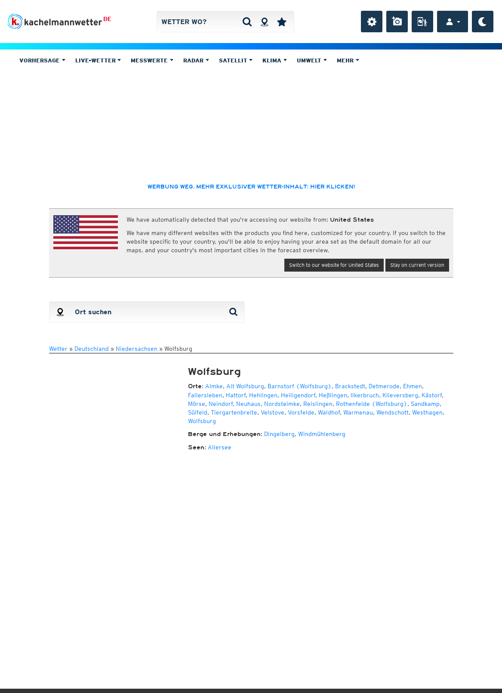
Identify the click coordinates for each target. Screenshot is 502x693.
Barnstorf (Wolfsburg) (300, 386)
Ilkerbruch (365, 395)
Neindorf (221, 403)
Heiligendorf (298, 395)
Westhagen (427, 412)
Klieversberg (400, 395)
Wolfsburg (202, 421)
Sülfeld (197, 412)
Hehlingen (263, 395)
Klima (274, 60)
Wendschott (392, 412)
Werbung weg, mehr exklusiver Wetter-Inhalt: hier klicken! (251, 187)
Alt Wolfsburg (245, 386)
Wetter (58, 348)
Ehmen (412, 386)
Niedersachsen (136, 348)
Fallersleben (205, 395)
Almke (214, 386)
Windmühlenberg (321, 433)
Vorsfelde (301, 412)
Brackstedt (350, 386)
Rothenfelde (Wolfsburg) (371, 403)
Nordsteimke (282, 403)
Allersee (219, 447)
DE (107, 18)
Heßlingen (333, 395)
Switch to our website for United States (334, 265)
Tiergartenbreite (234, 412)
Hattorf (236, 395)
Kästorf (432, 395)
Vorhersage (42, 60)
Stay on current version (417, 265)
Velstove (272, 412)
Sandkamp (425, 403)
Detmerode (384, 386)
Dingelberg (279, 433)
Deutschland (91, 348)
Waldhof (329, 412)
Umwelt (312, 60)
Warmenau (358, 412)
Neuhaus (248, 403)
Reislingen (318, 403)
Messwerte (152, 60)
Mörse (196, 403)
